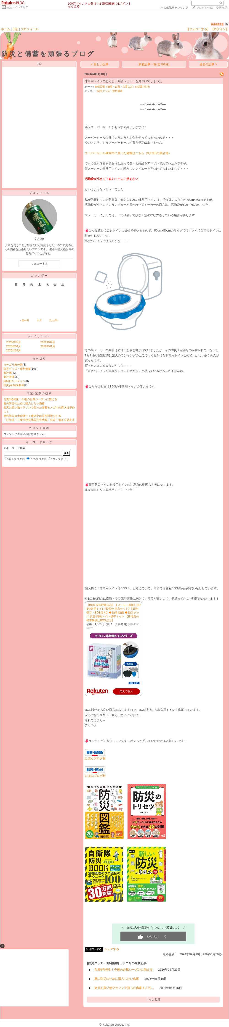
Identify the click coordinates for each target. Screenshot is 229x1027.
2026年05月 (13, 342)
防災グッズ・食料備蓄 (17, 368)
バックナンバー (39, 336)
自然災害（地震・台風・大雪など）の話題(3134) (122, 86)
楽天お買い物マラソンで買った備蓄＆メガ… (124, 988)
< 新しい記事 (100, 64)
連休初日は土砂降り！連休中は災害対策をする (32, 415)
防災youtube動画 (13, 385)
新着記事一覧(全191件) (153, 64)
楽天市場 (221, 7)
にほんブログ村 (95, 758)
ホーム (5, 29)
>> (174, 7)
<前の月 (24, 320)
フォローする (39, 263)
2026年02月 (47, 342)
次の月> (53, 320)
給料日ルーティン (14, 381)
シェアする (111, 949)
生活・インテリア (17, 7)
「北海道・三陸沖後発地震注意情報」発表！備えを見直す (39, 419)
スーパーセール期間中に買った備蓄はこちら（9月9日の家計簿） (128, 153)
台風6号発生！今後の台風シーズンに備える (30, 399)
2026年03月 (13, 350)
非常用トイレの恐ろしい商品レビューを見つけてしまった (123, 81)
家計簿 (7, 372)
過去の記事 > (208, 64)
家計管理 (8, 377)
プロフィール (30, 29)
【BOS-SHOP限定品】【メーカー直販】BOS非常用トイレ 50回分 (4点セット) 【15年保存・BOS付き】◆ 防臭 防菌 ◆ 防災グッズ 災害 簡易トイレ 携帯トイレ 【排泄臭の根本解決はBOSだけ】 (113, 612)
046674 (217, 24)
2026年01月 (47, 346)
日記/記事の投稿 (39, 393)
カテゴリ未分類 (13, 364)
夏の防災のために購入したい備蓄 (24, 403)
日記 (16, 29)
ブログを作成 (204, 7)
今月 (39, 320)
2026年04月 (13, 346)
